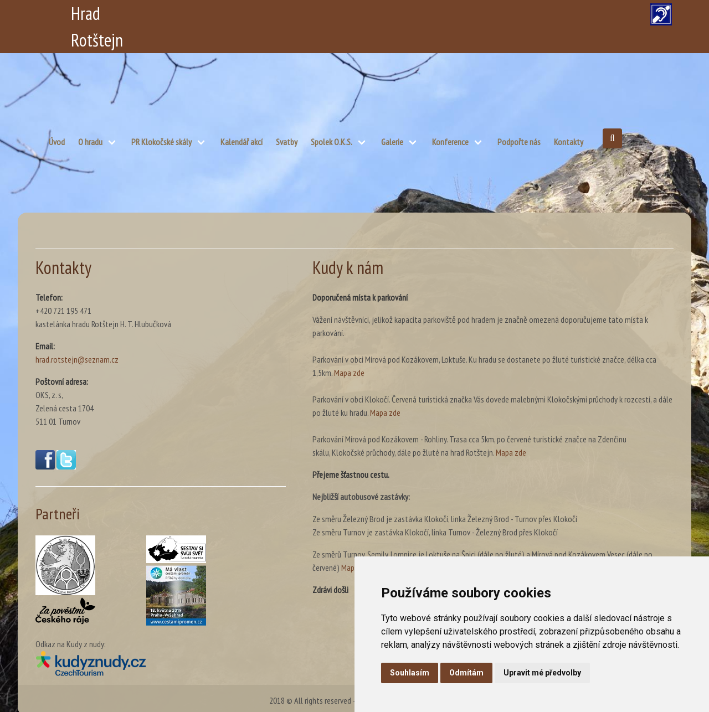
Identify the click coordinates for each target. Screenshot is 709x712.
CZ (402, 13)
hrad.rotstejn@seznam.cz (77, 359)
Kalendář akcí (241, 141)
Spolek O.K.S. (331, 141)
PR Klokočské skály (161, 141)
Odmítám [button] (466, 672)
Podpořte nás (519, 141)
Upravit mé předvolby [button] (542, 672)
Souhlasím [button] (409, 672)
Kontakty (568, 141)
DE (485, 13)
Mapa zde (349, 372)
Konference (450, 141)
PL (429, 13)
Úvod (57, 141)
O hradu (90, 141)
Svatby (286, 141)
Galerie (392, 141)
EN (458, 13)
